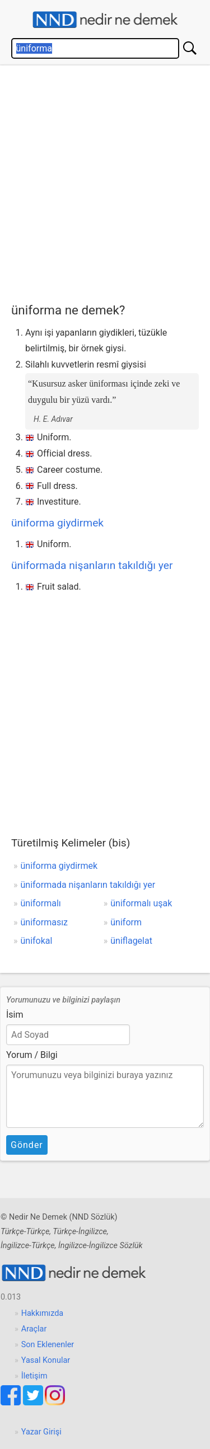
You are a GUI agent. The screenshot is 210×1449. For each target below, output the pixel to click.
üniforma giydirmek (57, 522)
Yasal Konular (45, 1360)
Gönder (27, 1145)
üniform (126, 922)
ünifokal (37, 940)
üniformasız (44, 922)
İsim (15, 1014)
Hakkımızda (42, 1313)
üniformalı (41, 903)
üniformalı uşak (141, 903)
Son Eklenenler (47, 1344)
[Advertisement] (105, 181)
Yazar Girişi (41, 1432)
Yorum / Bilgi (32, 1055)
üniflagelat (131, 940)
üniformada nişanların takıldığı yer (92, 565)
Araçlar (34, 1329)
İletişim (34, 1376)
